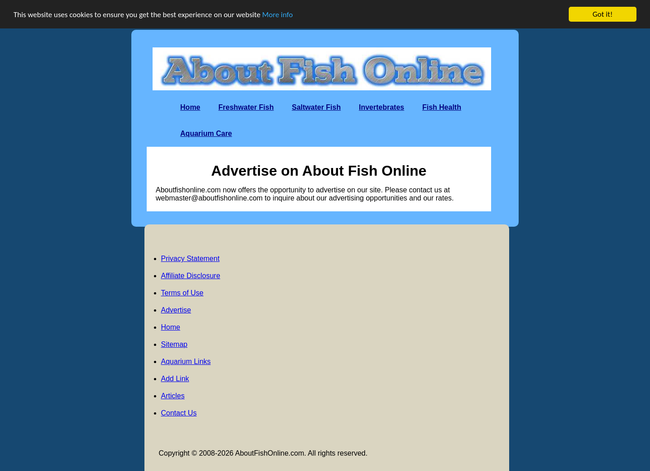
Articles (173, 396)
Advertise (176, 310)
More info (277, 14)
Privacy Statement (190, 258)
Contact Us (179, 413)
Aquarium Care (206, 133)
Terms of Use (182, 293)
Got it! (603, 14)
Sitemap (174, 344)
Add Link (175, 378)
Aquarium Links (186, 361)
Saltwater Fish (316, 107)
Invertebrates (381, 107)
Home (190, 107)
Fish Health (441, 107)
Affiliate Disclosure (190, 276)
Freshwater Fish (246, 107)
